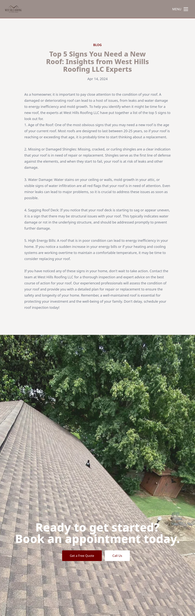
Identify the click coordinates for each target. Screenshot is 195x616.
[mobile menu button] (185, 9)
